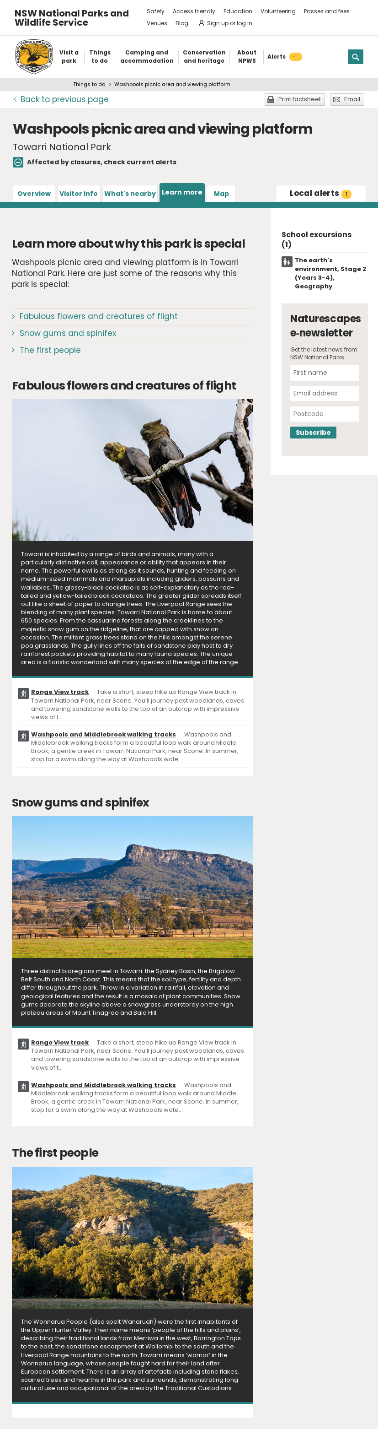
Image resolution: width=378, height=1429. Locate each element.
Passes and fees (327, 11)
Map (221, 193)
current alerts (151, 162)
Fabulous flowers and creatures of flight (99, 316)
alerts (320, 193)
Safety (156, 11)
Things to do (89, 84)
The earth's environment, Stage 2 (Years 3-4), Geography (330, 273)
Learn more (182, 192)
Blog (182, 23)
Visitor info (78, 193)
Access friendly (194, 11)
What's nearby (130, 193)
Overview (34, 193)
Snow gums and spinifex (68, 333)
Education (238, 11)
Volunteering (278, 11)
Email (352, 99)
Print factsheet (299, 99)
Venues (157, 23)
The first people (50, 350)
